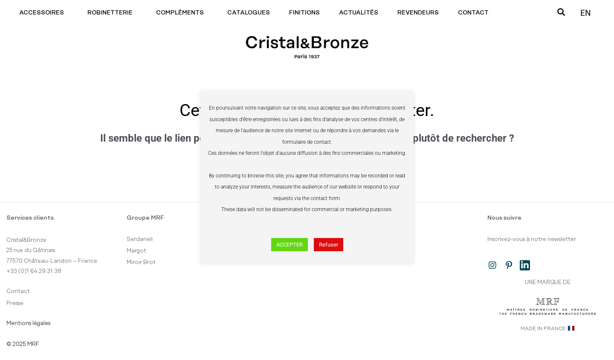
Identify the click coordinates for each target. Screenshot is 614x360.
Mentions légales (28, 323)
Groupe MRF (145, 218)
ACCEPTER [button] (289, 244)
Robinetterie (112, 13)
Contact (475, 13)
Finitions (304, 12)
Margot (136, 251)
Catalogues (248, 12)
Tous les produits (389, 239)
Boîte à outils (385, 251)
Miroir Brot (141, 262)
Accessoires (43, 13)
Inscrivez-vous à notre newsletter (531, 239)
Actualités (358, 12)
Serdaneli (140, 239)
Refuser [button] (328, 244)
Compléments (182, 13)
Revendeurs (418, 12)
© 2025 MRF (22, 344)
